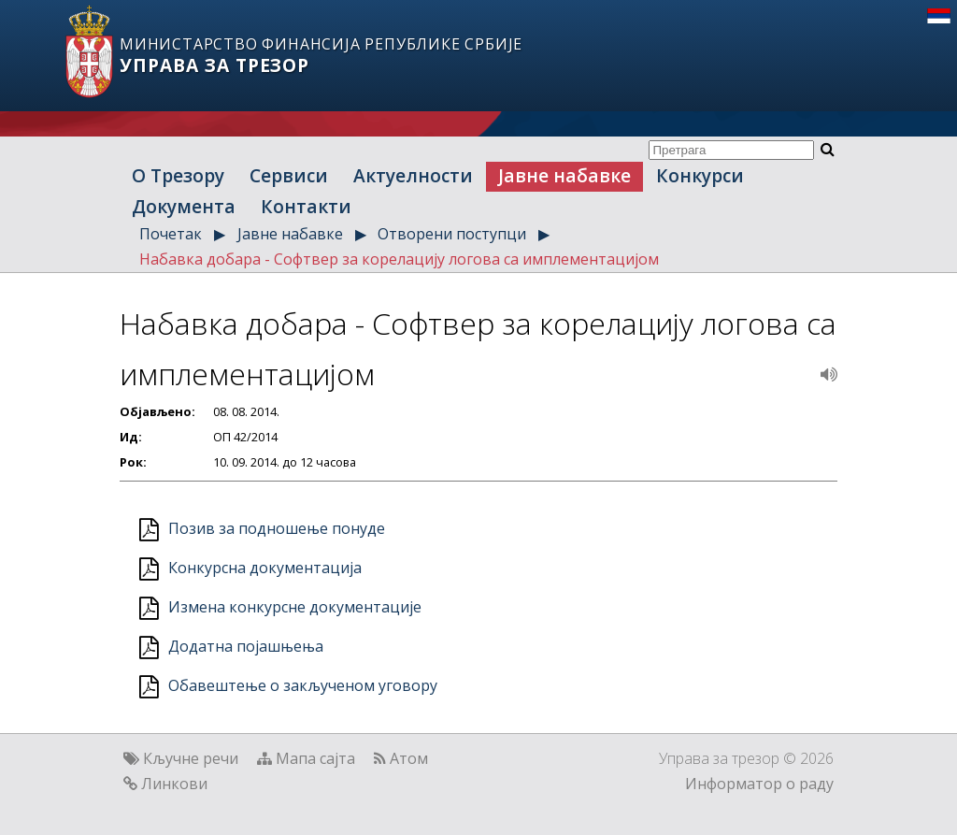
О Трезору (178, 175)
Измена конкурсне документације (294, 607)
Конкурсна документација (265, 567)
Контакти (306, 206)
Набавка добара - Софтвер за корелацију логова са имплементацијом (399, 259)
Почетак (170, 233)
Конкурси (700, 175)
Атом (409, 758)
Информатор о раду (759, 783)
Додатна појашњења (245, 646)
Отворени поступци (452, 233)
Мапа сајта (315, 758)
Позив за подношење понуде (276, 528)
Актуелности (413, 175)
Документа (184, 206)
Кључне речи (190, 758)
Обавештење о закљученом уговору (302, 685)
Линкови (174, 783)
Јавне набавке (564, 175)
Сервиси (289, 175)
